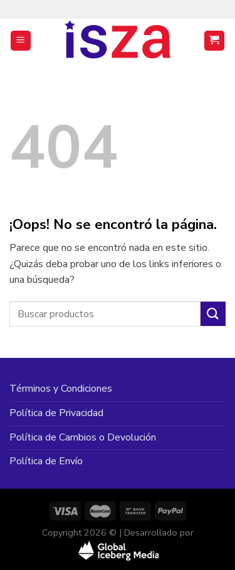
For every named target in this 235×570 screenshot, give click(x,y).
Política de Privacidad (56, 413)
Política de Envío (46, 461)
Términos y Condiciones (60, 388)
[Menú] (21, 41)
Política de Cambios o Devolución (82, 437)
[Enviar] (213, 314)
